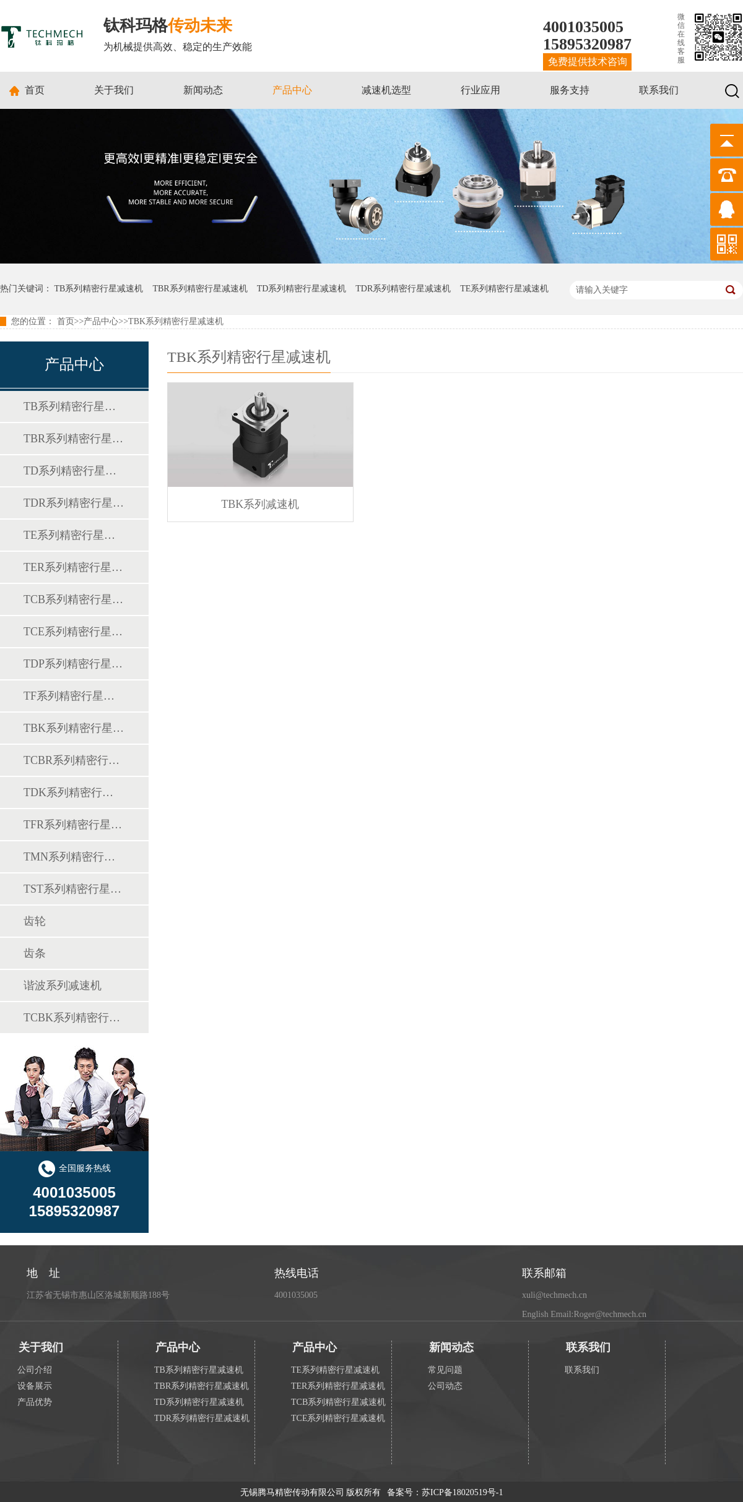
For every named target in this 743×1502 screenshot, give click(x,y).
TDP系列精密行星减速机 (74, 664)
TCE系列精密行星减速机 (74, 631)
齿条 (35, 953)
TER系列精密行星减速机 (74, 567)
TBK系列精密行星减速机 (176, 321)
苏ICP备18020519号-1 (462, 1492)
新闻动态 (203, 90)
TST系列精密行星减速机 (74, 889)
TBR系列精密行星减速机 (199, 288)
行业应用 (480, 90)
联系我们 (659, 90)
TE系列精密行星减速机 (504, 288)
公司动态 (445, 1386)
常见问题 (445, 1370)
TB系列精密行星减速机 (99, 288)
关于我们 (114, 90)
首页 (35, 90)
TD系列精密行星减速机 (302, 288)
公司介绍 (34, 1370)
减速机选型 (386, 90)
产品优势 (34, 1402)
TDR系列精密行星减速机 (403, 288)
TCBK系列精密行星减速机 (74, 1017)
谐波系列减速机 (63, 985)
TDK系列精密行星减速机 (74, 792)
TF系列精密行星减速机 (74, 696)
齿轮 (35, 921)
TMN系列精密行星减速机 (74, 857)
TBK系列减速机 (260, 504)
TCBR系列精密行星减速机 (74, 760)
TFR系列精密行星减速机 (74, 824)
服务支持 (569, 90)
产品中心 (292, 90)
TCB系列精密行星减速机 (74, 599)
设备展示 (34, 1386)
